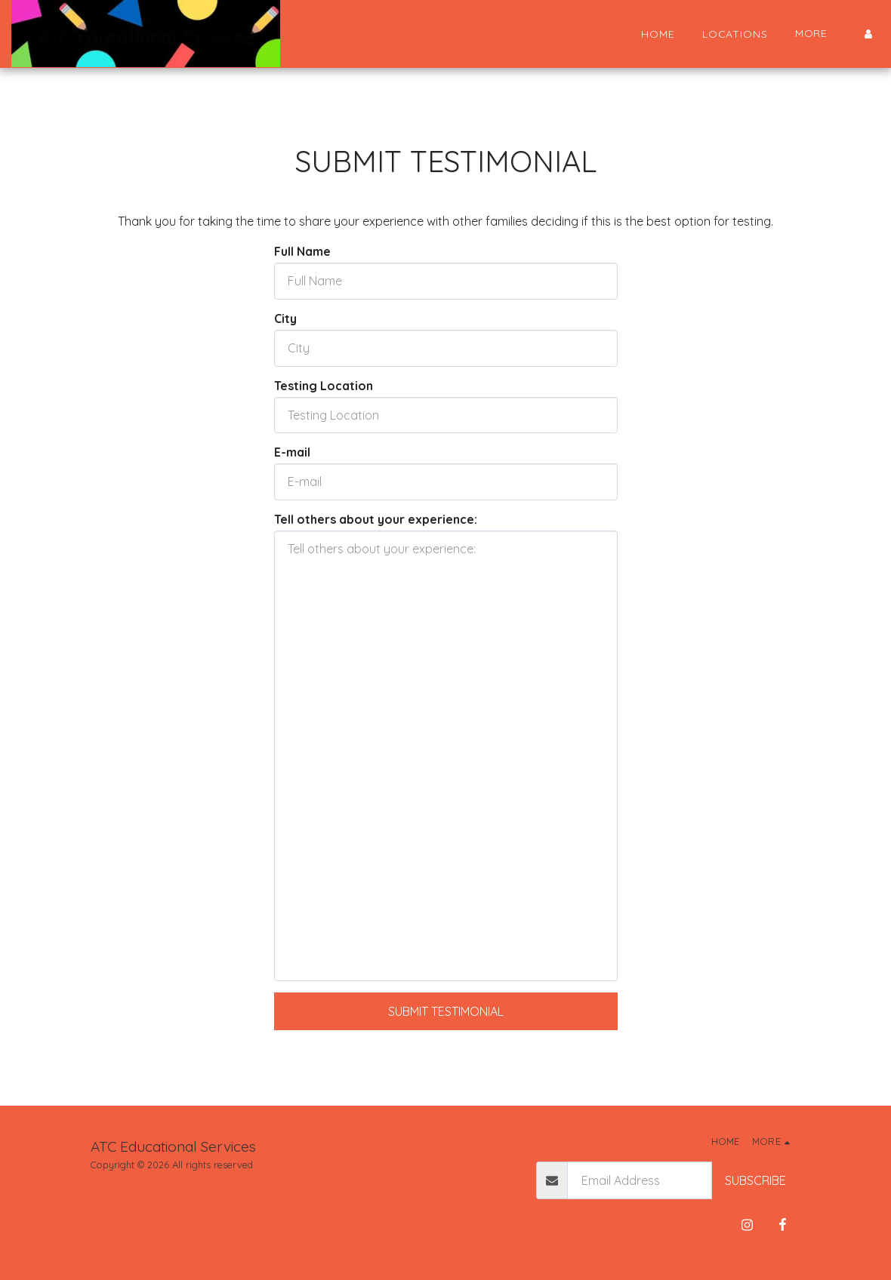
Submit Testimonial (446, 1011)
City (285, 318)
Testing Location (323, 385)
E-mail (292, 452)
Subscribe (755, 1180)
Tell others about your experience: (375, 519)
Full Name (302, 251)
